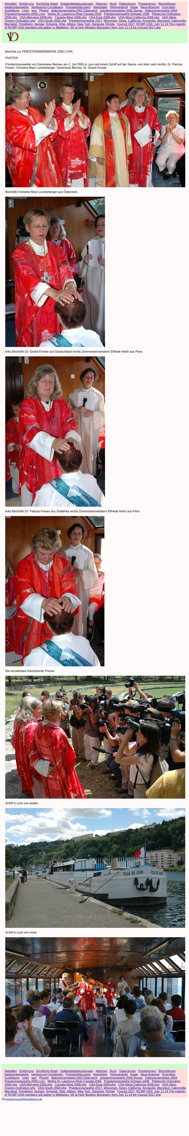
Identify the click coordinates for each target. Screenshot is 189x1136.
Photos (44, 10)
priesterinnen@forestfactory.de (23, 1099)
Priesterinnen (147, 3)
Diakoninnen (127, 3)
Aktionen (101, 3)
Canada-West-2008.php (71, 17)
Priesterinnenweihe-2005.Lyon (24, 14)
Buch (113, 3)
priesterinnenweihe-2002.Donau (121, 10)
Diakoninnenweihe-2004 (161, 10)
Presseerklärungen (78, 7)
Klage (134, 7)
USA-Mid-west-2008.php (36, 17)
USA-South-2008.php (52, 20)
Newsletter (100, 7)
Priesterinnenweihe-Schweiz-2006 (126, 14)
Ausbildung (11, 10)
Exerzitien (168, 7)
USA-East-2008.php (102, 17)
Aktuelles (10, 3)
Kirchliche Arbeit (47, 3)
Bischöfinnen (167, 3)
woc (34, 10)
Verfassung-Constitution (47, 7)
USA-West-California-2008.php (138, 17)
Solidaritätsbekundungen (76, 3)
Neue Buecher (150, 7)
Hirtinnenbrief (119, 7)
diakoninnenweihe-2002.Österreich (74, 10)
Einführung (26, 3)
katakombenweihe (16, 7)
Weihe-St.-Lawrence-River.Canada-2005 (74, 14)
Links (25, 10)
